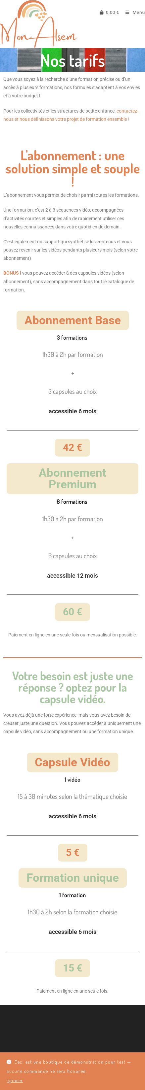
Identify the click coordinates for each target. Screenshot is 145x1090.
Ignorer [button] (15, 1080)
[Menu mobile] (133, 12)
